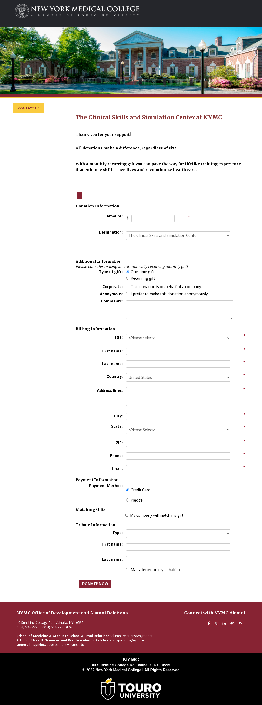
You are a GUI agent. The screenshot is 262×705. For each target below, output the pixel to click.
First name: (112, 351)
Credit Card (140, 489)
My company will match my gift (156, 515)
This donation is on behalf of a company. (166, 286)
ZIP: (119, 442)
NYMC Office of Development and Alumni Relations (72, 613)
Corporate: (112, 286)
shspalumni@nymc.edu (130, 640)
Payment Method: (106, 485)
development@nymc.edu (65, 644)
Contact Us (28, 108)
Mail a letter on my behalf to (155, 569)
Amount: (115, 216)
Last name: (112, 363)
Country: (115, 376)
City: (118, 416)
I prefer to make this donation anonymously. (169, 293)
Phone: (116, 455)
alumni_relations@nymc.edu (132, 636)
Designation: (111, 232)
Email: (117, 468)
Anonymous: (111, 293)
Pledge (137, 500)
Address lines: (110, 390)
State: (117, 426)
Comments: (112, 301)
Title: (118, 337)
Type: (117, 532)
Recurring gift (143, 278)
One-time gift (142, 271)
